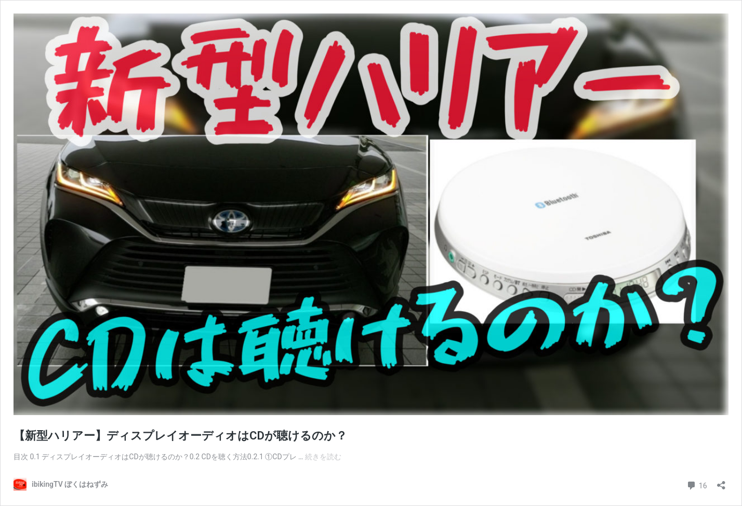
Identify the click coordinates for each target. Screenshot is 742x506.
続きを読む (323, 456)
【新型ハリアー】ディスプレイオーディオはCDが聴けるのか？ (180, 435)
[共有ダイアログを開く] (721, 482)
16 (696, 484)
